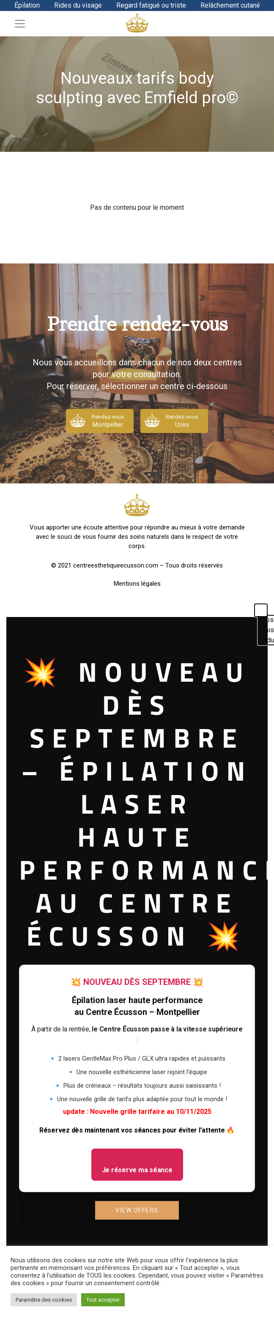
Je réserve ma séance (137, 1170)
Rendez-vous (108, 421)
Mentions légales (137, 583)
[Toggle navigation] (19, 24)
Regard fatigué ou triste (151, 5)
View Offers (137, 1210)
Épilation (27, 5)
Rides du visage (78, 5)
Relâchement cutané (230, 5)
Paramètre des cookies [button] (44, 1300)
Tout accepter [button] (103, 1300)
